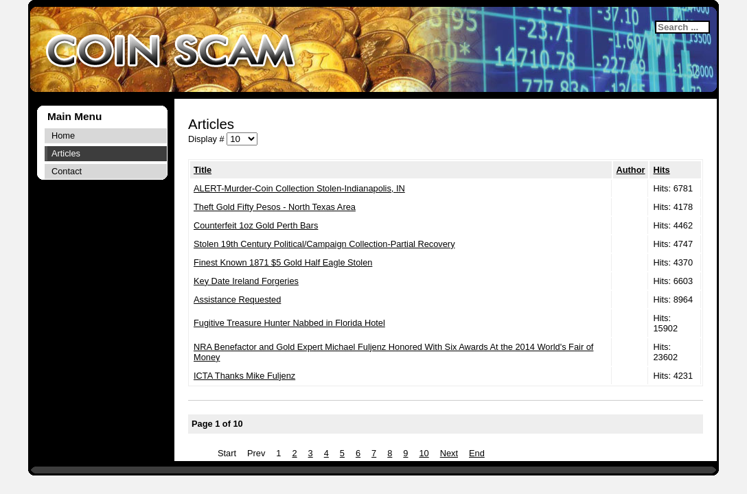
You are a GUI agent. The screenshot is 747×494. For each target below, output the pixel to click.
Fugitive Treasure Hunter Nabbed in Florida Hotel (289, 323)
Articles (65, 153)
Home (63, 135)
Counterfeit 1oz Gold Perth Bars (256, 225)
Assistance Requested (237, 299)
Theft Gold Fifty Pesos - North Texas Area (275, 207)
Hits (661, 170)
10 (423, 453)
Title (202, 170)
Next (449, 453)
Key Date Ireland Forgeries (246, 281)
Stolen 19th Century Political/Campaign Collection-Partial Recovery (324, 244)
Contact (66, 171)
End (477, 453)
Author (631, 170)
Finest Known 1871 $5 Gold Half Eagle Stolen (283, 262)
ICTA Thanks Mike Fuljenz (244, 375)
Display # (207, 139)
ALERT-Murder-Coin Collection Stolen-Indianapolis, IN (299, 188)
